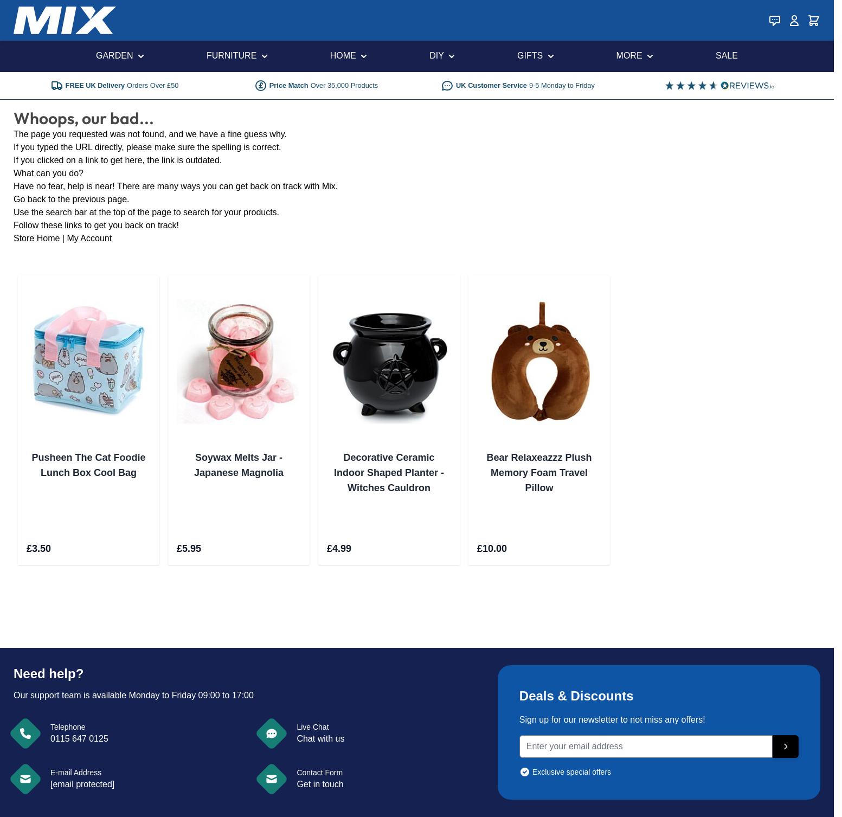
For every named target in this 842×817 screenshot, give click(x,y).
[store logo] (65, 20)
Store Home (37, 238)
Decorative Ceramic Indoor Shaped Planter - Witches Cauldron (389, 472)
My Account (89, 238)
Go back (30, 199)
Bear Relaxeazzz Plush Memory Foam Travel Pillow (539, 472)
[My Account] (794, 20)
